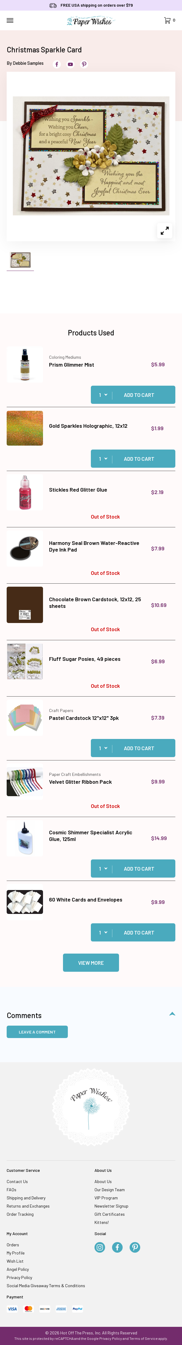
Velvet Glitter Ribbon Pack (80, 781)
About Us (103, 1181)
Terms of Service (143, 1338)
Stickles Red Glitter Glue (78, 489)
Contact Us (17, 1181)
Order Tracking (20, 1214)
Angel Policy (18, 1269)
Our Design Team (109, 1189)
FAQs (11, 1189)
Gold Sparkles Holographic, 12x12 (88, 425)
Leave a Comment (37, 1031)
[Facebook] (117, 1248)
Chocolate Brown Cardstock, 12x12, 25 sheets (95, 602)
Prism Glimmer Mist (71, 364)
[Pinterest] (135, 1248)
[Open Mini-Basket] (169, 20)
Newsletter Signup (111, 1205)
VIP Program (106, 1197)
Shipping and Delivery (26, 1197)
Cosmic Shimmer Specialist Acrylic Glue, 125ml (90, 835)
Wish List (15, 1261)
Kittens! (101, 1222)
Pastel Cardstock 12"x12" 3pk (84, 717)
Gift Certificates (109, 1214)
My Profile (16, 1252)
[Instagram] (99, 1248)
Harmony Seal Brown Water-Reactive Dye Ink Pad (94, 546)
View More (91, 963)
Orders (13, 1244)
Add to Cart (139, 395)
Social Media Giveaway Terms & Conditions (46, 1285)
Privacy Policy (19, 1277)
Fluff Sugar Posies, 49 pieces (85, 658)
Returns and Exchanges (28, 1205)
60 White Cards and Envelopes (85, 899)
